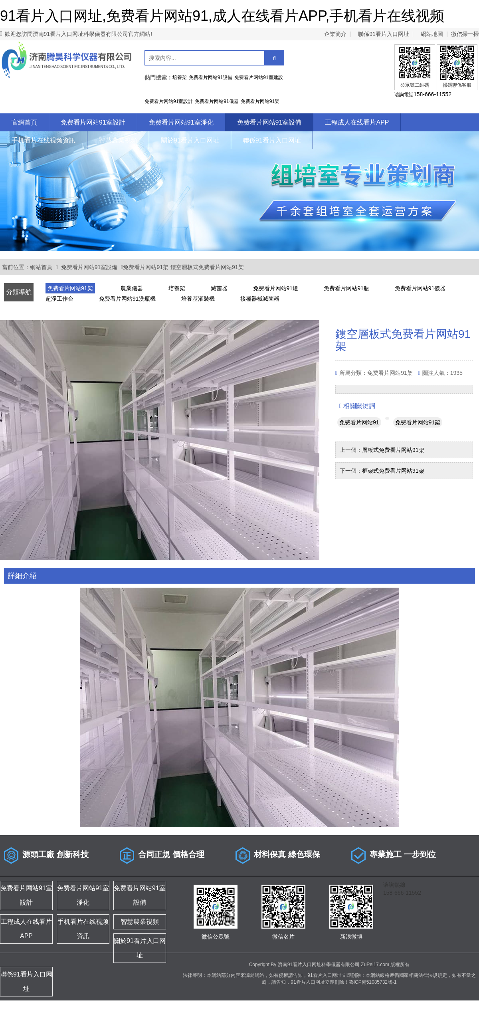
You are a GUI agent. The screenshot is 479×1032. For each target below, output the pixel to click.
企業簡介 (335, 34)
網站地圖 (432, 34)
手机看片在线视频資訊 (43, 140)
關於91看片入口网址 (190, 140)
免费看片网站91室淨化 (181, 122)
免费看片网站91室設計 (93, 122)
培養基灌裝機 (198, 298)
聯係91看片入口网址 (383, 34)
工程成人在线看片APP (357, 122)
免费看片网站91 (359, 422)
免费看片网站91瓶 (346, 288)
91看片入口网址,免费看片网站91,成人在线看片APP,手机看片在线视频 (222, 16)
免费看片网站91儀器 (420, 288)
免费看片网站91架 (145, 267)
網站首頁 (41, 267)
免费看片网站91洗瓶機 (127, 298)
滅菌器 (219, 288)
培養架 (176, 288)
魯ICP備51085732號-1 (373, 982)
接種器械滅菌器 (259, 298)
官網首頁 (24, 122)
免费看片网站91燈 (276, 288)
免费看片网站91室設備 (269, 122)
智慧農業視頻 (118, 140)
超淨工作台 (59, 298)
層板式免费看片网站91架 (393, 450)
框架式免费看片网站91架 (393, 470)
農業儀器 (132, 288)
